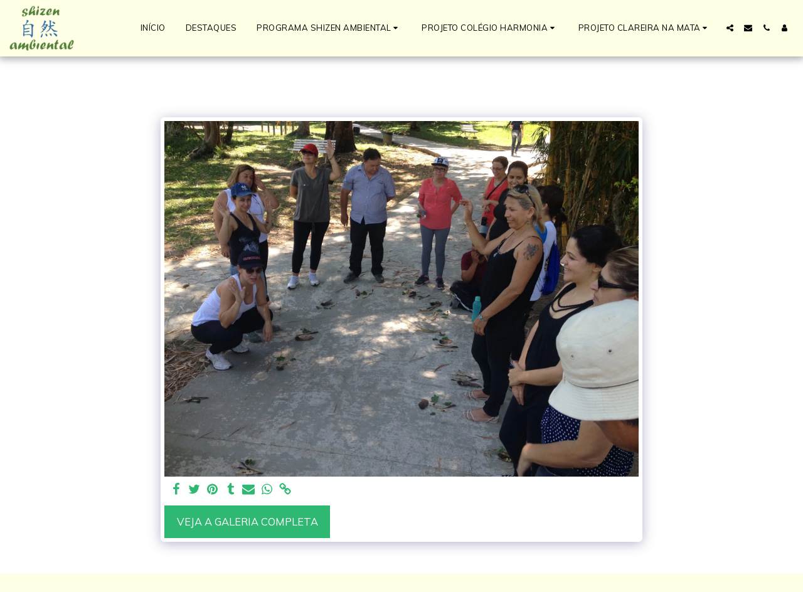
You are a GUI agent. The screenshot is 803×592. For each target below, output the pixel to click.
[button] (329, 28)
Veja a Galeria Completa (247, 521)
